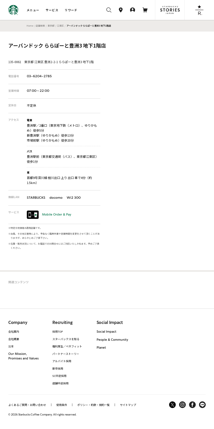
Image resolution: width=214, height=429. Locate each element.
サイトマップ (128, 405)
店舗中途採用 (60, 383)
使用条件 (61, 405)
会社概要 (13, 339)
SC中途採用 (59, 376)
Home (30, 25)
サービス (52, 10)
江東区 (60, 25)
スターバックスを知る (65, 339)
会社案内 (13, 331)
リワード (71, 10)
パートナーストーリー (65, 354)
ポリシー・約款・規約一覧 (93, 405)
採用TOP (57, 331)
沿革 (11, 346)
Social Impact (106, 331)
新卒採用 (57, 368)
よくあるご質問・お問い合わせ (27, 405)
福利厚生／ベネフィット (67, 346)
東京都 (51, 25)
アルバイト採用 (61, 361)
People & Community (112, 339)
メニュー (33, 10)
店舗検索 (40, 25)
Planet (101, 347)
